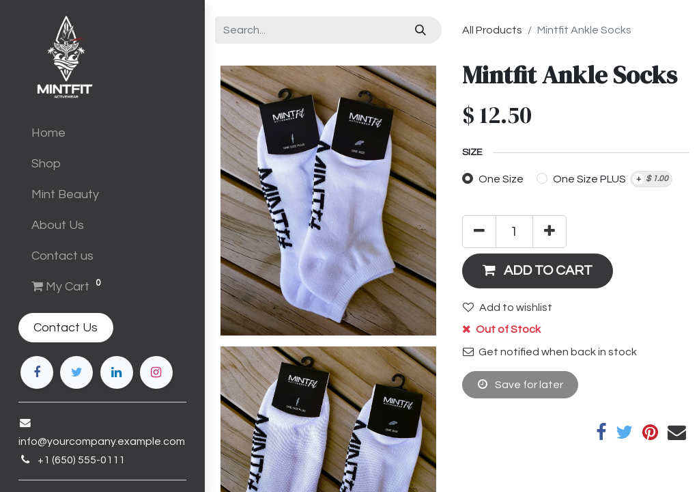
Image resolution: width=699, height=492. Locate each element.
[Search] (421, 30)
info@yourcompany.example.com (94, 441)
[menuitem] (102, 133)
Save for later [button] (520, 384)
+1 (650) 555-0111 (73, 459)
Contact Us (59, 327)
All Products (492, 30)
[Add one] (549, 231)
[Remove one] (479, 231)
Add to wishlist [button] (507, 307)
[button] (537, 271)
